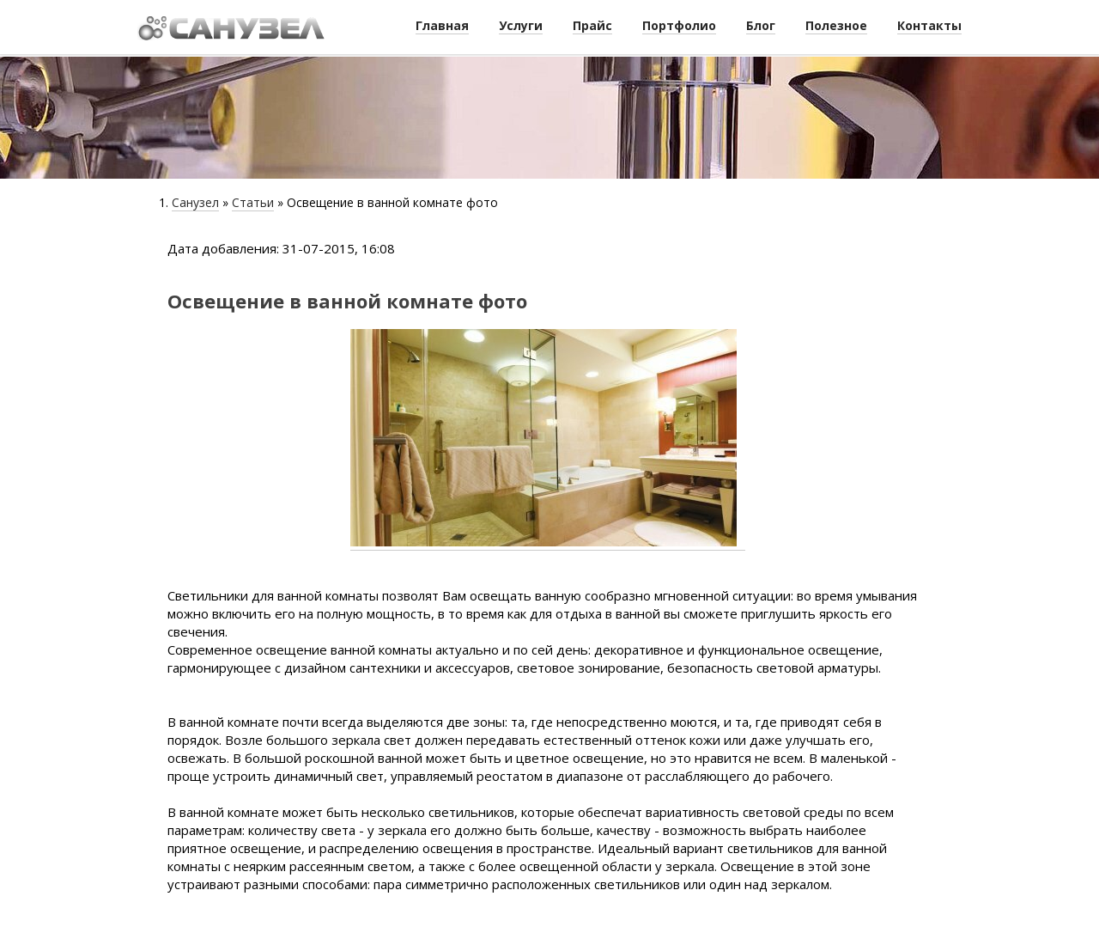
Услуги (521, 25)
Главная (442, 25)
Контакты (929, 25)
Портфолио (679, 25)
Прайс (592, 25)
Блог (760, 25)
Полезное (836, 25)
